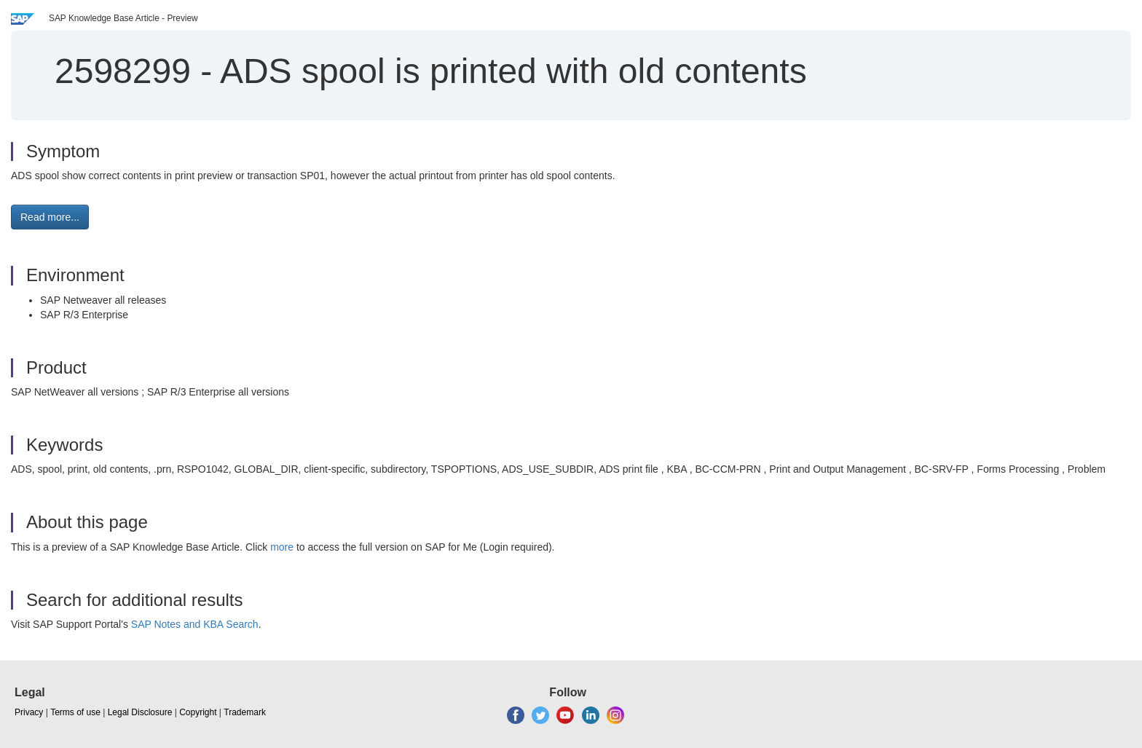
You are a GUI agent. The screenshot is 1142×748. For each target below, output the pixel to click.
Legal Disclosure (140, 712)
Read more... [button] (49, 217)
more (282, 547)
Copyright (197, 712)
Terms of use (75, 712)
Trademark (245, 712)
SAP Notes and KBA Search (195, 624)
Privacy (29, 712)
